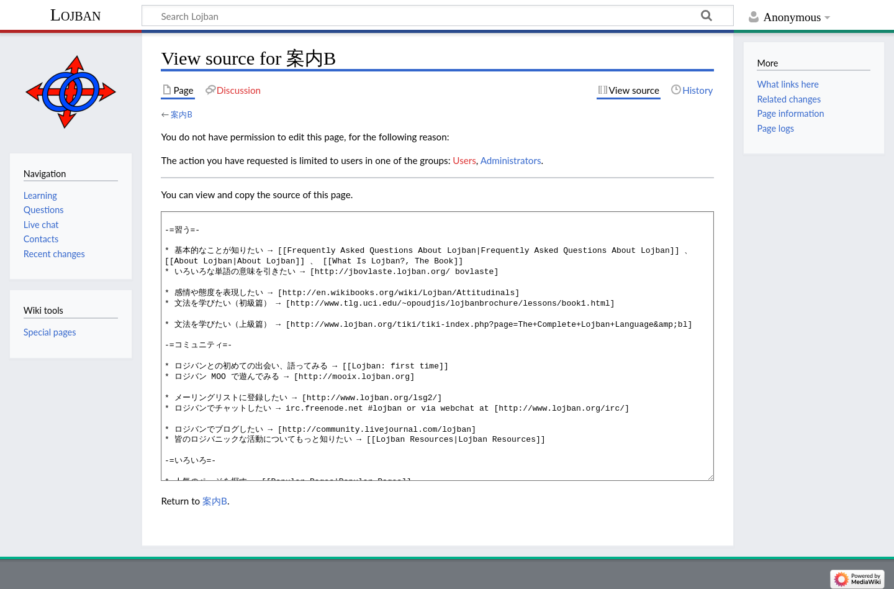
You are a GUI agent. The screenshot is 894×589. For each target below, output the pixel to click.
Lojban (75, 14)
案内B (181, 114)
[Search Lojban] (437, 15)
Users (464, 160)
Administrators (511, 160)
